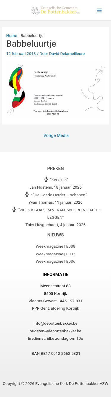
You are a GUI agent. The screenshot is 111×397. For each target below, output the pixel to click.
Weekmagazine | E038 (55, 246)
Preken (55, 168)
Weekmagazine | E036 (55, 261)
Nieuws (55, 235)
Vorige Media (56, 135)
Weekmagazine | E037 (55, 253)
